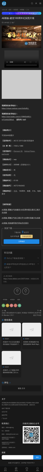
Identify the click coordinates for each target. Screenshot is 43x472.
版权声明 (4, 415)
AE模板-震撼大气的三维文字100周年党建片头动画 (21, 218)
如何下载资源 (6, 408)
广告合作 (4, 418)
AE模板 (5, 299)
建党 (18, 299)
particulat (5, 154)
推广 (13, 22)
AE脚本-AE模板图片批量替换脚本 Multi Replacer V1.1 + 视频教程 (31, 343)
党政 (15, 191)
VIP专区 (6, 22)
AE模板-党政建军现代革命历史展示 (15, 223)
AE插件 (6, 339)
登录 (23, 388)
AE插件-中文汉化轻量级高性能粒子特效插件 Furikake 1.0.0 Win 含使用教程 (11, 343)
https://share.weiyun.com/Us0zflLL (15, 108)
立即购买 (21, 241)
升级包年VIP (26, 236)
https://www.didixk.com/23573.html (16, 279)
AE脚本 (27, 339)
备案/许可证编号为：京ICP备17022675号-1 (21, 463)
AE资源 (12, 299)
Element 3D (18, 151)
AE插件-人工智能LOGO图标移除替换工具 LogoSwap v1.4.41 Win (11, 371)
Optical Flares (29, 151)
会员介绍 (4, 412)
